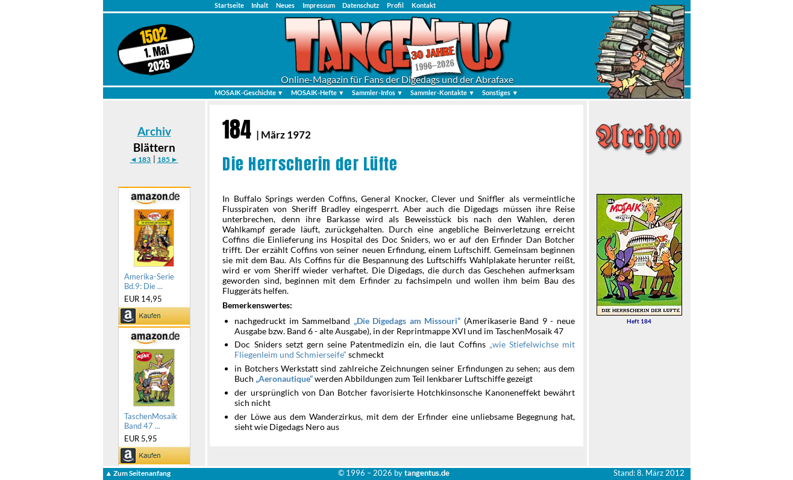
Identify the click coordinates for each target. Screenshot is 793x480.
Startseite (229, 5)
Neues (285, 5)
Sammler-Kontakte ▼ (442, 92)
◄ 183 (140, 159)
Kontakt (424, 5)
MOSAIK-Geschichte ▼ (249, 92)
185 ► (167, 159)
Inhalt (259, 5)
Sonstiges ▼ (500, 92)
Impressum (318, 5)
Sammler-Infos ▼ (377, 92)
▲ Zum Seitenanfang (138, 473)
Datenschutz (360, 5)
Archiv (154, 131)
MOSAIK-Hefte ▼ (318, 92)
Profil (395, 5)
